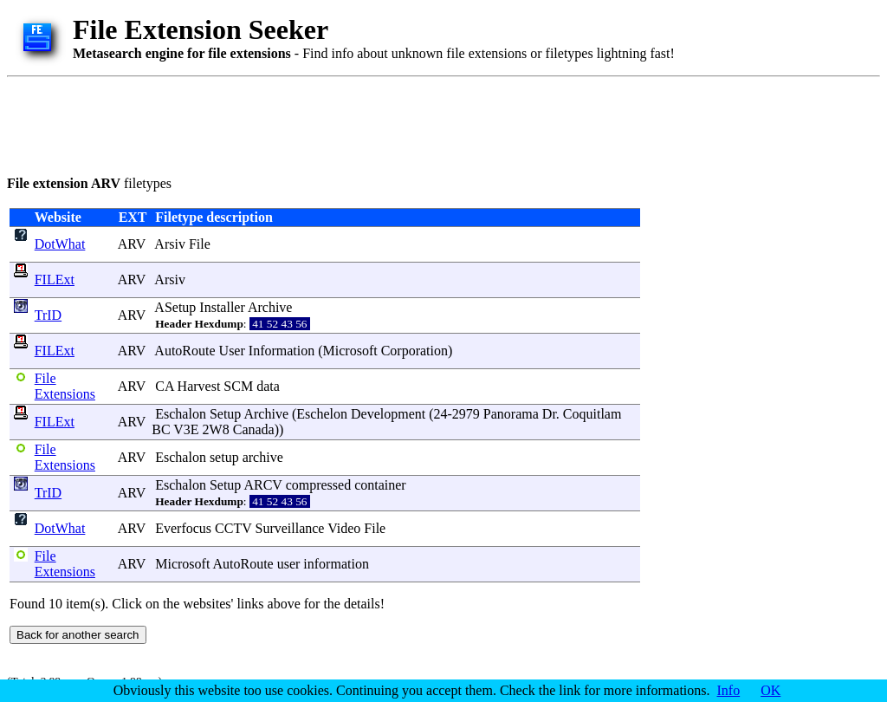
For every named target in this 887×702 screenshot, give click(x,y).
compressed (319, 485)
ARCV (262, 485)
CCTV (233, 528)
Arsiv (169, 244)
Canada (254, 429)
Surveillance (289, 528)
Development (388, 413)
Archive (270, 307)
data (268, 386)
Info (729, 690)
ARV (132, 244)
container (380, 485)
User (232, 350)
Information (281, 350)
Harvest (199, 386)
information (336, 563)
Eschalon (180, 413)
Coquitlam (592, 413)
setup (224, 457)
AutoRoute (184, 350)
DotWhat (60, 244)
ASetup (175, 307)
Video (343, 528)
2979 (466, 413)
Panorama (511, 413)
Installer (221, 307)
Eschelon (321, 413)
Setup (225, 413)
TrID (48, 315)
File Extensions (65, 386)
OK (770, 690)
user (289, 563)
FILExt (54, 279)
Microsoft (350, 350)
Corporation (414, 350)
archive (263, 457)
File (199, 244)
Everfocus (183, 528)
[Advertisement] (322, 123)
